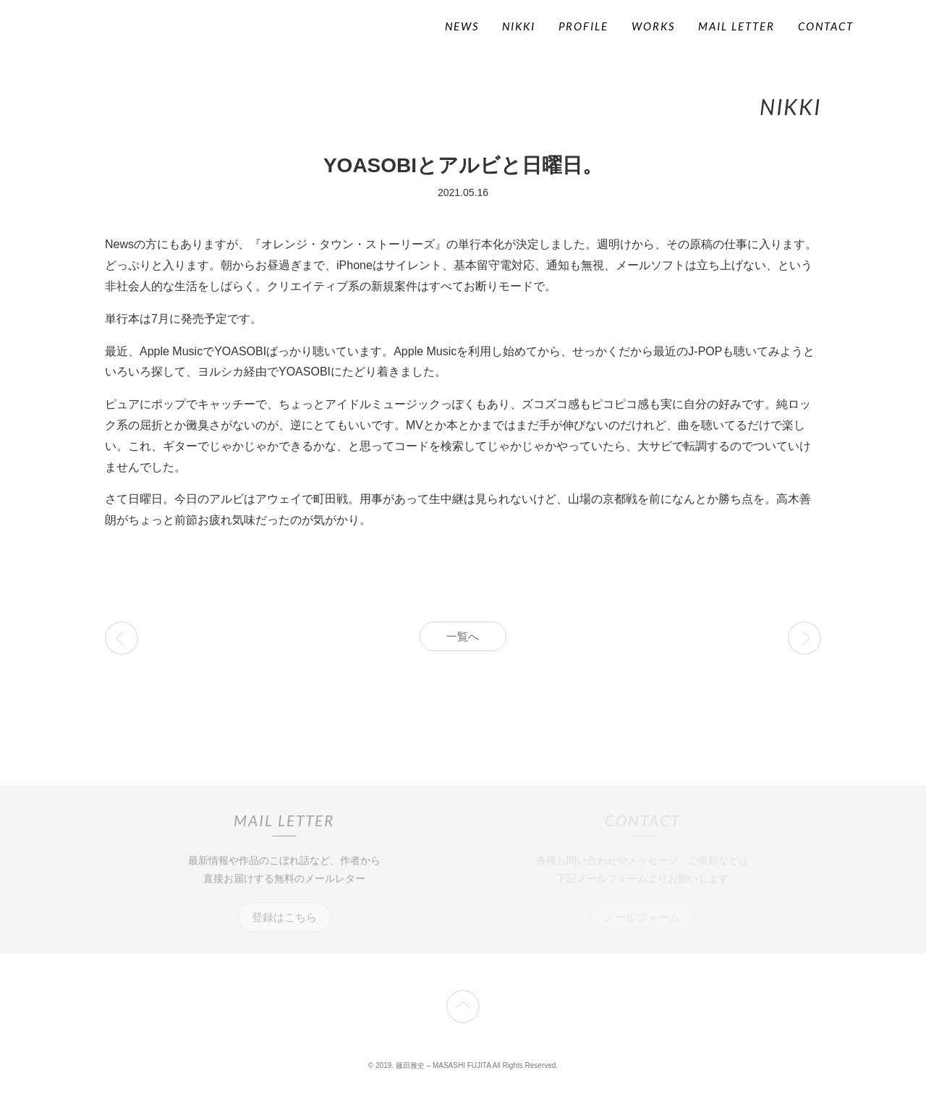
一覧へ (462, 636)
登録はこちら (284, 917)
